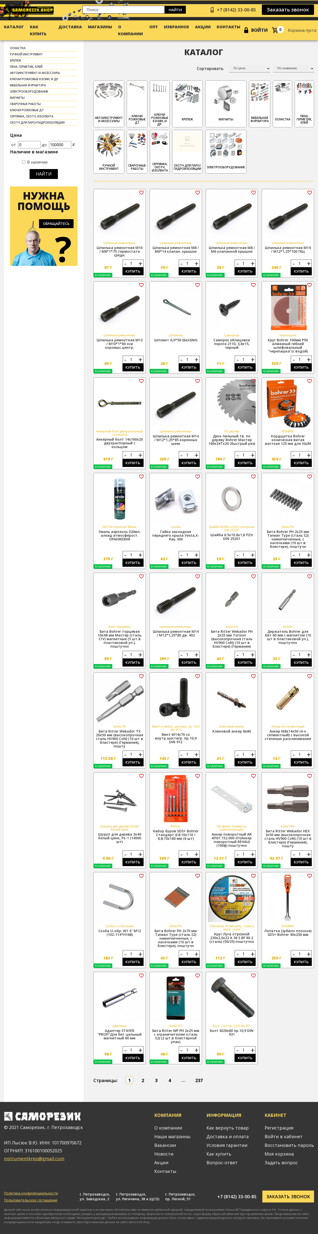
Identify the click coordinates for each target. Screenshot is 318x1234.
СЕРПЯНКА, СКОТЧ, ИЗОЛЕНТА (31, 116)
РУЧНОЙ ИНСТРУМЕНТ (26, 54)
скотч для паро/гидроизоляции (37, 122)
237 (199, 1080)
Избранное (176, 27)
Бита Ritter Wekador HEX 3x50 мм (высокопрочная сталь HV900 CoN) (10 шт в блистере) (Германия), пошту (288, 838)
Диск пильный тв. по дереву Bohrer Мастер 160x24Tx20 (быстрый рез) (231, 440)
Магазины (100, 27)
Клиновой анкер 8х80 (231, 731)
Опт (153, 27)
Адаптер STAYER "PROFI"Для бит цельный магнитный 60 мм (119, 1034)
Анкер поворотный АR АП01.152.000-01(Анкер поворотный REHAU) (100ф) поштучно (232, 840)
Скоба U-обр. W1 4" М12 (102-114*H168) (119, 932)
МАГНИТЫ (17, 98)
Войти (259, 30)
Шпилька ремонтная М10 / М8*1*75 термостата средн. (120, 251)
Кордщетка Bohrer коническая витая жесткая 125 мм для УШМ (288, 440)
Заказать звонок (288, 9)
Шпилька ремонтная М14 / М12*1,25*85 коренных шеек (176, 440)
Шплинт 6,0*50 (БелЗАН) (175, 340)
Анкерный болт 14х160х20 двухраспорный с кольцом (119, 443)
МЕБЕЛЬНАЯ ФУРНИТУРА (28, 85)
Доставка (70, 27)
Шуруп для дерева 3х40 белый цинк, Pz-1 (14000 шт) (119, 838)
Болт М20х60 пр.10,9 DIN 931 (231, 1032)
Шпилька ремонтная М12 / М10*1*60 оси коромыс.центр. (120, 344)
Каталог (14, 27)
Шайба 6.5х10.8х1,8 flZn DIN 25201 (231, 536)
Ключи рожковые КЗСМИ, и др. (34, 79)
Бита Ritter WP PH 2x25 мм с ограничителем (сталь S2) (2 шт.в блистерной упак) (175, 1036)
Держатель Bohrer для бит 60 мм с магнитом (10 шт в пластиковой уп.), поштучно (288, 637)
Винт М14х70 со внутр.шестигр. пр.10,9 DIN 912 (176, 738)
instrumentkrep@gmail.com (34, 1159)
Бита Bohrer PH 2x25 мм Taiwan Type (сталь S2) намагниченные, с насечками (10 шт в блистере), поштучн (288, 539)
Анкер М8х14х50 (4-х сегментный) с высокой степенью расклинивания (288, 735)
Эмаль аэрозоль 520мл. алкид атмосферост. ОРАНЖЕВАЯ (119, 535)
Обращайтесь (56, 223)
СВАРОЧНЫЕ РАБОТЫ (25, 104)
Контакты (228, 27)
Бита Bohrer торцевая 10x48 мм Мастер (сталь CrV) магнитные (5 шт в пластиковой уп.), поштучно (119, 639)
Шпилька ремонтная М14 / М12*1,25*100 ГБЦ (288, 249)
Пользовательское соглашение (30, 1200)
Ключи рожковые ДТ (27, 110)
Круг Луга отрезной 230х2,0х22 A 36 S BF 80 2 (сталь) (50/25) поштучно (231, 938)
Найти (175, 9)
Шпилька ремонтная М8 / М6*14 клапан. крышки (176, 249)
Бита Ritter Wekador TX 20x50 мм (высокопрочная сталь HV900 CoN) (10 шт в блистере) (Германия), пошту (119, 738)
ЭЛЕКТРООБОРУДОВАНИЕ (29, 91)
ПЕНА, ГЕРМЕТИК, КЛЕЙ (26, 67)
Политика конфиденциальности (31, 1193)
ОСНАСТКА (18, 48)
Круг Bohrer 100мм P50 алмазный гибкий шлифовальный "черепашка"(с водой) (288, 345)
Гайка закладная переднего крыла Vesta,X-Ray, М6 (175, 535)
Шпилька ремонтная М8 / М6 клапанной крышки (232, 249)
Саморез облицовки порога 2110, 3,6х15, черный (231, 344)
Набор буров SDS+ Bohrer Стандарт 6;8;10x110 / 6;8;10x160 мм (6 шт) (176, 835)
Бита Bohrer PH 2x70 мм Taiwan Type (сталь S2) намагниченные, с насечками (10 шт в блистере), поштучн (176, 938)
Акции (203, 27)
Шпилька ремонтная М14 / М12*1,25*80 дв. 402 (176, 633)
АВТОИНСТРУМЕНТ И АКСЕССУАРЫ (35, 73)
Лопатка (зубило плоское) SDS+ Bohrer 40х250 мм (288, 932)
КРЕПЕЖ (15, 60)
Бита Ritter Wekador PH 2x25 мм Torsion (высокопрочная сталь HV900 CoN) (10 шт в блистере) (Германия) (232, 639)
